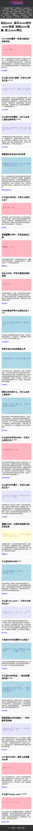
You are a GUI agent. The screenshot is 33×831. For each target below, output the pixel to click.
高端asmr (4, 749)
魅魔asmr (4, 554)
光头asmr (4, 303)
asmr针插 (5, 10)
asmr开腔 (22, 10)
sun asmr (4, 632)
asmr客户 (18, 17)
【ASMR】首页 (8, 8)
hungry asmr (5, 821)
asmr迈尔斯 (17, 11)
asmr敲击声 (5, 341)
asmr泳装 (24, 15)
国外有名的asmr (6, 190)
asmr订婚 (26, 11)
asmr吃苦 (22, 13)
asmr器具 (26, 17)
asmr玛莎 (26, 8)
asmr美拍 (5, 13)
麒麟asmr (4, 266)
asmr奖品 (4, 710)
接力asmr (4, 787)
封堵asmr (14, 13)
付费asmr (18, 8)
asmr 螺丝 (5, 147)
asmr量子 (4, 516)
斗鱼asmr (4, 668)
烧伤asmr (4, 430)
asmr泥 (4, 227)
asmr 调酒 (5, 109)
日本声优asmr (6, 477)
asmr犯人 (10, 17)
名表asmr (4, 593)
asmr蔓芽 (4, 70)
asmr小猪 (9, 11)
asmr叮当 (7, 15)
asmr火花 (14, 10)
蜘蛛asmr (15, 15)
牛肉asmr (4, 384)
